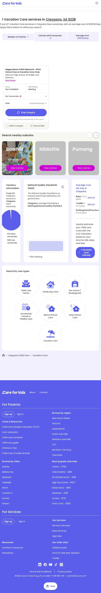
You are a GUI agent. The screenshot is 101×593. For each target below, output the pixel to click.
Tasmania (57, 455)
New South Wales (61, 418)
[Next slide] (96, 135)
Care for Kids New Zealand (65, 552)
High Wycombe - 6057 (63, 482)
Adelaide (6, 482)
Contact (44, 392)
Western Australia (61, 439)
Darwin (5, 498)
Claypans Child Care (18, 355)
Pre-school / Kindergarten (75, 291)
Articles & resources (12, 547)
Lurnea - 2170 (59, 498)
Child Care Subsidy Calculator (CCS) (20, 426)
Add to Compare (16, 126)
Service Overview (61, 525)
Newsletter (8, 552)
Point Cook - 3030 (61, 503)
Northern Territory (61, 449)
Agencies (57, 536)
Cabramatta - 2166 (62, 471)
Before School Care (50, 316)
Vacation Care (51, 340)
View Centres (17, 168)
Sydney (6, 466)
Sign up (8, 414)
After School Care (75, 316)
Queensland (58, 428)
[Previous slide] (89, 135)
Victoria (56, 423)
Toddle (55, 558)
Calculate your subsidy (85, 252)
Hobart (5, 503)
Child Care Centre (26, 291)
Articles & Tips (9, 447)
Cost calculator (10, 432)
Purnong (82, 149)
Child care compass (12, 437)
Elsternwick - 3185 (61, 487)
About (32, 392)
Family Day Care (50, 291)
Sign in (20, 414)
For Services (11, 512)
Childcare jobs (59, 547)
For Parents (11, 404)
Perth (5, 487)
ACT (54, 444)
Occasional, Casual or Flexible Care (26, 316)
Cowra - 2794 (59, 466)
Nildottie (49, 149)
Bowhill (14, 149)
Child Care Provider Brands (16, 453)
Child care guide (10, 442)
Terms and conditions (40, 571)
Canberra (7, 493)
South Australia (60, 434)
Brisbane (6, 477)
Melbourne (7, 471)
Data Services (59, 530)
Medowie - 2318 (60, 493)
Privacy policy (64, 571)
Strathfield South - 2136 (64, 477)
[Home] (3, 355)
